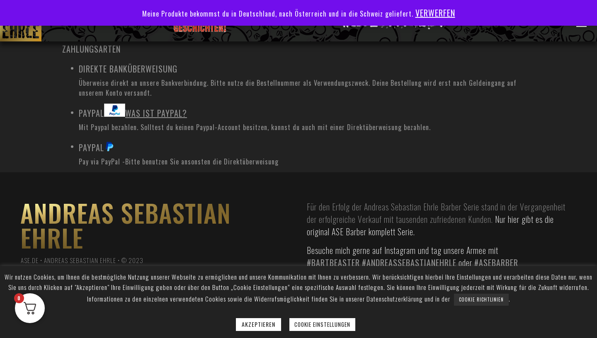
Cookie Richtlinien (481, 299)
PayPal (133, 111)
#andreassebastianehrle (409, 262)
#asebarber (496, 262)
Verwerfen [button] (435, 13)
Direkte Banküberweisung (128, 69)
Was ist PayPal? (156, 113)
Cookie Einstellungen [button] (322, 324)
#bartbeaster (333, 262)
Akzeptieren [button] (258, 324)
